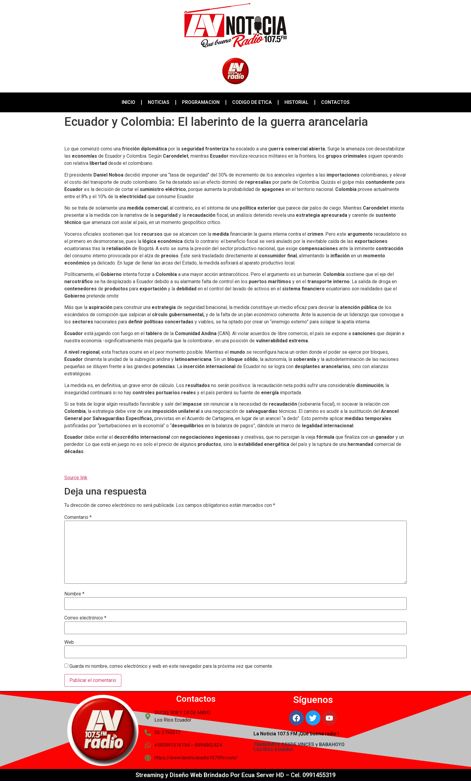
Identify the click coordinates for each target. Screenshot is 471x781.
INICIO (128, 102)
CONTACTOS (335, 102)
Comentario (78, 517)
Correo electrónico (85, 618)
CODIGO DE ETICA (252, 102)
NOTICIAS (158, 102)
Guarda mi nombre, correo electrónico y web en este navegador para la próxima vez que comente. (171, 666)
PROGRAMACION (201, 102)
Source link (75, 477)
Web (69, 642)
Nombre (74, 594)
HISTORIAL (296, 102)
